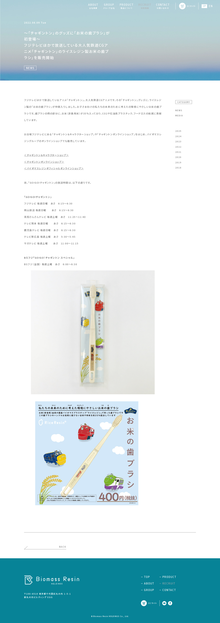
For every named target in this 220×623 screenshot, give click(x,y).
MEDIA (179, 115)
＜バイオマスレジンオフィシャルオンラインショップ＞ (54, 168)
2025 (178, 130)
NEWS (178, 110)
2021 (178, 151)
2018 (178, 167)
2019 (178, 162)
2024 (178, 136)
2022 (178, 146)
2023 (178, 141)
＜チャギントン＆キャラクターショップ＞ (46, 155)
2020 (178, 157)
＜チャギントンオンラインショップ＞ (44, 161)
